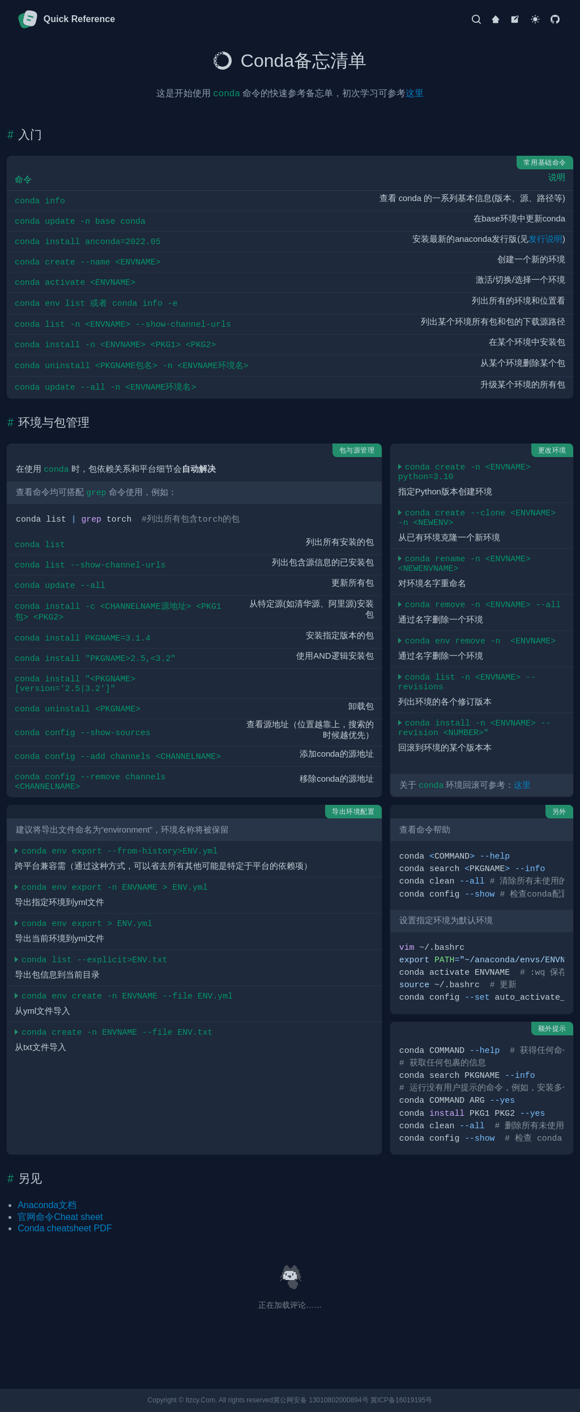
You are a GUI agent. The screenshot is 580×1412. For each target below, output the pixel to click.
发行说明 (545, 239)
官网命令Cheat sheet (60, 1217)
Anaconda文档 (47, 1205)
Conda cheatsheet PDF (65, 1228)
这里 (415, 93)
